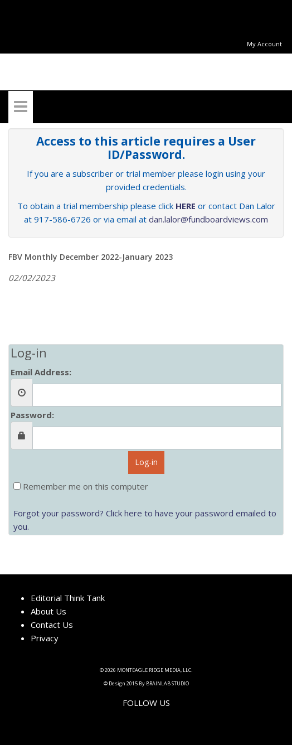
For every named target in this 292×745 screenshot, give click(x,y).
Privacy (45, 638)
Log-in (146, 462)
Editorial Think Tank (68, 597)
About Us (48, 611)
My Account (264, 44)
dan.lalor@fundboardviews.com (208, 219)
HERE (186, 205)
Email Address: (41, 372)
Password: (32, 414)
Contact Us (52, 624)
